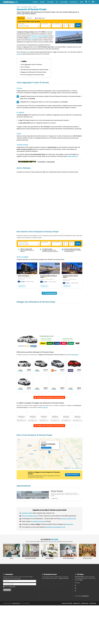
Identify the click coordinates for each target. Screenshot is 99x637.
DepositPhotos (85, 604)
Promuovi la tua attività (67, 611)
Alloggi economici (30, 559)
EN (76, 595)
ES (76, 592)
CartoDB (80, 472)
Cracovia (35, 2)
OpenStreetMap (75, 472)
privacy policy (12, 594)
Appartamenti (49, 559)
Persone (65, 23)
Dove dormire (64, 2)
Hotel (11, 559)
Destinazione (22, 23)
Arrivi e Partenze (25, 67)
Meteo (81, 2)
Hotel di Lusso (87, 559)
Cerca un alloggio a (23, 242)
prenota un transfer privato (68, 527)
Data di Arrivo (45, 23)
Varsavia (42, 2)
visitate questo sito (72, 156)
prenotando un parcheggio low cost (55, 535)
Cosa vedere (50, 2)
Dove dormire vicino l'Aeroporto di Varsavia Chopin (34, 69)
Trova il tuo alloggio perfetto (29, 524)
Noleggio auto (74, 2)
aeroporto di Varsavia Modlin (40, 36)
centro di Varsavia (33, 38)
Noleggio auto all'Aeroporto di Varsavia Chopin (33, 72)
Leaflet (69, 472)
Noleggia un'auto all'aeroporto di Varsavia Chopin (50, 398)
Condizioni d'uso (84, 611)
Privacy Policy (93, 611)
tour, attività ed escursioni (38, 530)
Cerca (78, 25)
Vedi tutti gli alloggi (50, 293)
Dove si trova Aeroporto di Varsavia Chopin (32, 74)
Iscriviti (8, 598)
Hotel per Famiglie (68, 559)
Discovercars (69, 532)
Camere (71, 23)
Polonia (81, 587)
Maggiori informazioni (64, 586)
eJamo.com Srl (16, 611)
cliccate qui (75, 354)
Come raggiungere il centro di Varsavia (31, 64)
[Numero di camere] (71, 26)
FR (76, 598)
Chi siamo (80, 582)
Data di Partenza (56, 23)
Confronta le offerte (27, 521)
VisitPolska (10, 2)
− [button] (18, 447)
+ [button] (18, 444)
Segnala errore (76, 611)
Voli (57, 2)
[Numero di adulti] (65, 26)
